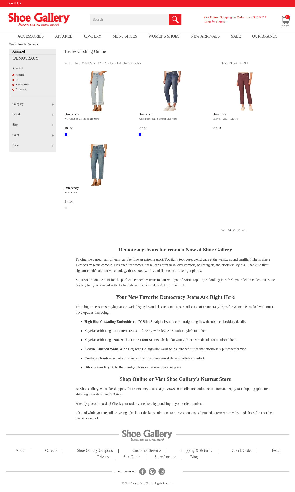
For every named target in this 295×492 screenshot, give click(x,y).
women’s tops (189, 413)
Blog (194, 457)
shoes (251, 413)
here (149, 403)
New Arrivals (205, 36)
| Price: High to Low (132, 63)
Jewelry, (234, 413)
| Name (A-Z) (80, 63)
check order (242, 451)
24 (231, 63)
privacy (103, 457)
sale (236, 36)
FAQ (275, 451)
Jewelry (92, 36)
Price (33, 145)
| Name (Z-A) (95, 63)
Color (33, 135)
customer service (146, 451)
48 (235, 63)
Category (33, 104)
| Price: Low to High (112, 63)
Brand (33, 114)
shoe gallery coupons (95, 451)
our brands (265, 36)
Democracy (33, 44)
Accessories (31, 36)
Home (11, 44)
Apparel (21, 44)
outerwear (220, 413)
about (20, 451)
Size (33, 124)
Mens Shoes (125, 36)
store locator (165, 457)
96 (240, 63)
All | (245, 63)
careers (51, 451)
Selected (17, 68)
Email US (14, 3)
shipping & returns (196, 451)
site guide (131, 457)
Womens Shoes (164, 36)
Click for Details (214, 22)
